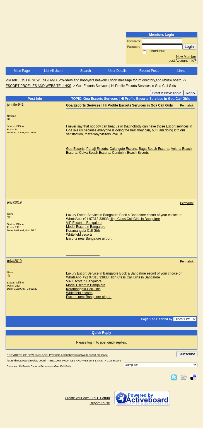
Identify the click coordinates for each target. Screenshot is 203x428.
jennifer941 (15, 105)
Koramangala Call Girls (83, 231)
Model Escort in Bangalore (85, 227)
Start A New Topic (166, 93)
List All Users (53, 71)
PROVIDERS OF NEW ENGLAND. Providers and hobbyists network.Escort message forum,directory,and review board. (94, 80)
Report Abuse (100, 403)
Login (189, 46)
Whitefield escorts (79, 235)
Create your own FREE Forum (87, 398)
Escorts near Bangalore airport (89, 238)
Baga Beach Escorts (154, 149)
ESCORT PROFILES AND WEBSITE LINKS (38, 86)
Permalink (187, 105)
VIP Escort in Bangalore (84, 223)
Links (181, 71)
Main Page (22, 71)
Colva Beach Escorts (94, 153)
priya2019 (14, 202)
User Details (117, 71)
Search (85, 71)
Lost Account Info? (182, 61)
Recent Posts (149, 71)
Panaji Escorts (97, 149)
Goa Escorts (75, 149)
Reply (190, 93)
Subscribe (187, 354)
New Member (186, 57)
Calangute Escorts (123, 149)
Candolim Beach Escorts (130, 153)
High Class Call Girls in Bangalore (135, 219)
